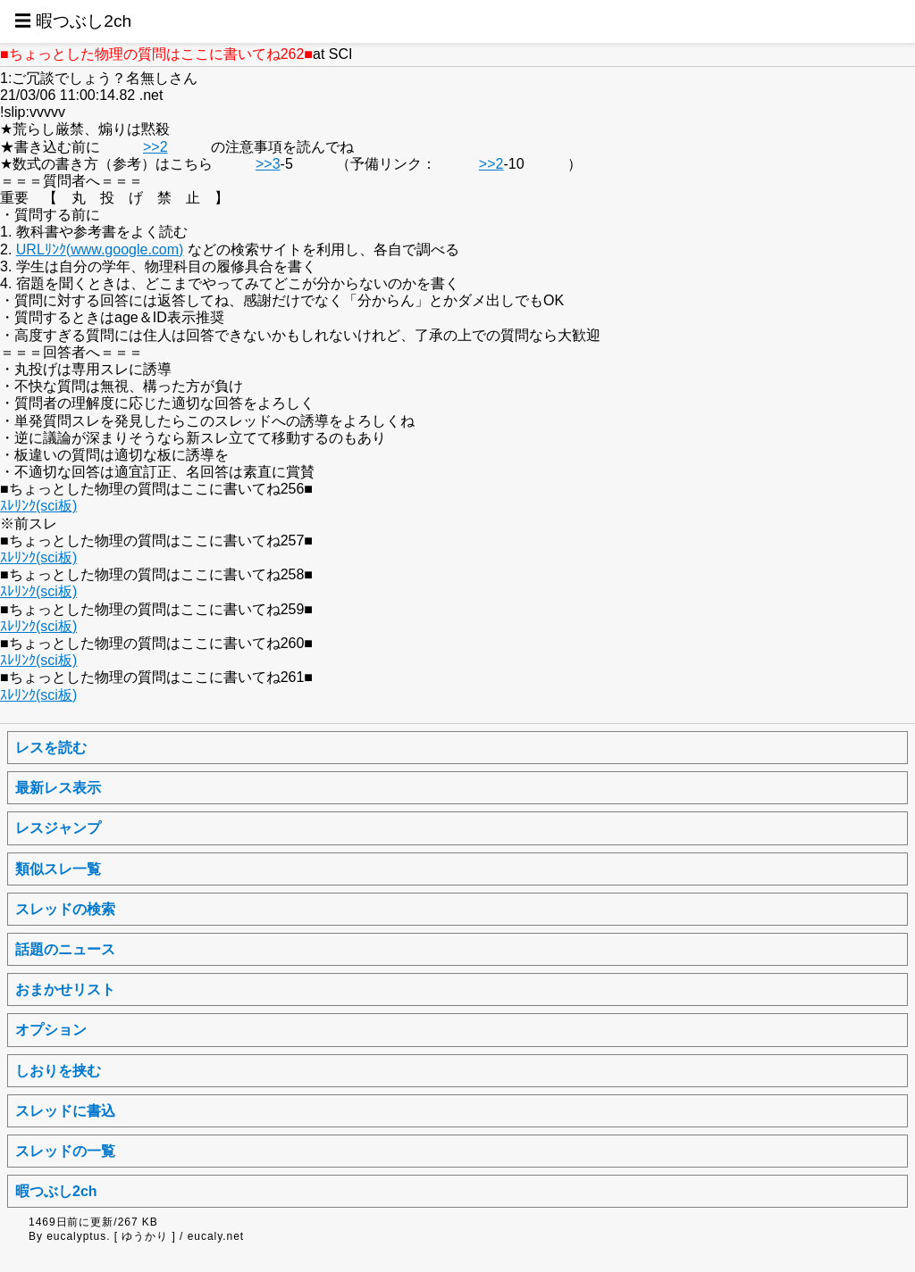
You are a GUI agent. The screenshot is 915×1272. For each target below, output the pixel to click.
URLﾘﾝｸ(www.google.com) (100, 249)
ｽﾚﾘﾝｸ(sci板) (38, 505)
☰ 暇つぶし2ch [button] (72, 21)
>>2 (155, 146)
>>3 (268, 163)
